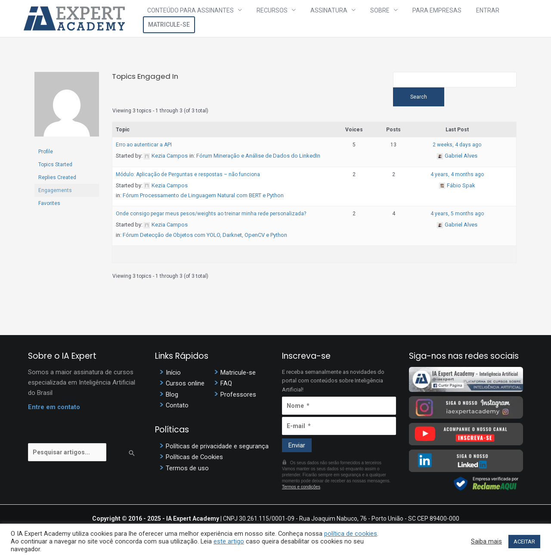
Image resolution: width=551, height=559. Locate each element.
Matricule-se (501, 18)
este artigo (229, 541)
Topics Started (55, 164)
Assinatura (321, 18)
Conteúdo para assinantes (198, 18)
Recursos (272, 18)
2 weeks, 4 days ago (457, 147)
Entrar (457, 18)
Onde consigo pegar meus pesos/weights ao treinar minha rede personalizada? (211, 216)
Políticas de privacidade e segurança (217, 447)
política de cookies (350, 533)
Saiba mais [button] (486, 541)
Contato (177, 407)
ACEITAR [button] (524, 541)
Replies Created (57, 177)
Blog (172, 396)
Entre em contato (54, 409)
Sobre (365, 18)
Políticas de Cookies (194, 458)
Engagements (55, 190)
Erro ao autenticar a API (144, 147)
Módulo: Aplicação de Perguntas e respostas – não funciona (188, 177)
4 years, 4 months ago (457, 177)
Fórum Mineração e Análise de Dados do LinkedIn (258, 158)
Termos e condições (301, 489)
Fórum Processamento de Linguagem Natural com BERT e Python (203, 198)
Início (173, 375)
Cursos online (185, 385)
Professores (238, 396)
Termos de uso (187, 469)
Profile (45, 152)
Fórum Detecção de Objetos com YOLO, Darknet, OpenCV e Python (205, 237)
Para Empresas (414, 18)
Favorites (49, 203)
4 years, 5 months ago (457, 216)
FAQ (226, 385)
